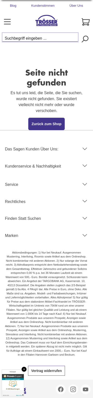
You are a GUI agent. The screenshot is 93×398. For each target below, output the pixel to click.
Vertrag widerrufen (46, 371)
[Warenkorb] (85, 22)
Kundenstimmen (43, 5)
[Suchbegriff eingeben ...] (40, 37)
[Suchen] (85, 38)
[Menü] (7, 21)
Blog (13, 5)
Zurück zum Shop (46, 124)
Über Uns (76, 5)
